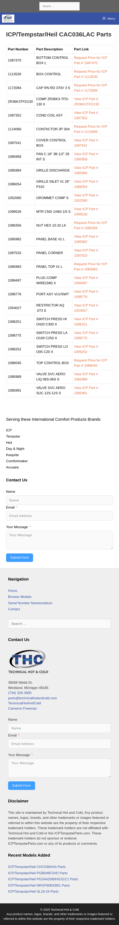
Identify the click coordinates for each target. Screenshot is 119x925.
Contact (14, 609)
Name (10, 492)
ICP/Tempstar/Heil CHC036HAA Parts (37, 867)
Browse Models (19, 597)
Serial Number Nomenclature (30, 603)
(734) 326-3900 (19, 693)
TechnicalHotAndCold (24, 703)
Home (12, 591)
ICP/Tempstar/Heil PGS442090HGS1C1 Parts (43, 879)
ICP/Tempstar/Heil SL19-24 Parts (33, 891)
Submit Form (19, 557)
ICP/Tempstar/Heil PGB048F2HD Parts (38, 873)
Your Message (17, 527)
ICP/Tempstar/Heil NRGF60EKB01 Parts (39, 885)
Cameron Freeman (22, 708)
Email (10, 507)
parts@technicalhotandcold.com (32, 698)
